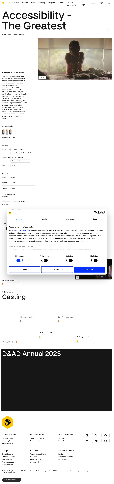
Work (33, 3)
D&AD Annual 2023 (31, 353)
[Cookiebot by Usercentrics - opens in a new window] (95, 212)
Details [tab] (44, 219)
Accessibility (35, 462)
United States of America (20, 161)
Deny (25, 270)
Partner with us (36, 441)
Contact (61, 438)
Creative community (71, 4)
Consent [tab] (19, 219)
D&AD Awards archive (16, 34)
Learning (42, 3)
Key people (6, 441)
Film (21, 149)
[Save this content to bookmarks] (108, 29)
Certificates (7, 459)
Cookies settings (11, 480)
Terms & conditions (38, 454)
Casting (14, 149)
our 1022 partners (22, 230)
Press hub (62, 441)
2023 (13, 165)
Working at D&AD (37, 438)
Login (60, 454)
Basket (94, 4)
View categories (10, 137)
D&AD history (7, 438)
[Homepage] (3, 3)
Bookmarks (62, 459)
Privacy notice (35, 459)
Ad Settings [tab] (69, 219)
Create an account (65, 457)
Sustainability (7, 443)
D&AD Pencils (7, 454)
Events (61, 3)
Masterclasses (8, 462)
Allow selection (57, 270)
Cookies (33, 457)
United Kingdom (17, 157)
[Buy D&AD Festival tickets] (13, 4)
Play (42, 77)
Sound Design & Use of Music (22, 153)
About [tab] (94, 219)
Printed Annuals (8, 457)
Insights (51, 3)
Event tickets (7, 465)
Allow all (89, 270)
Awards (25, 3)
